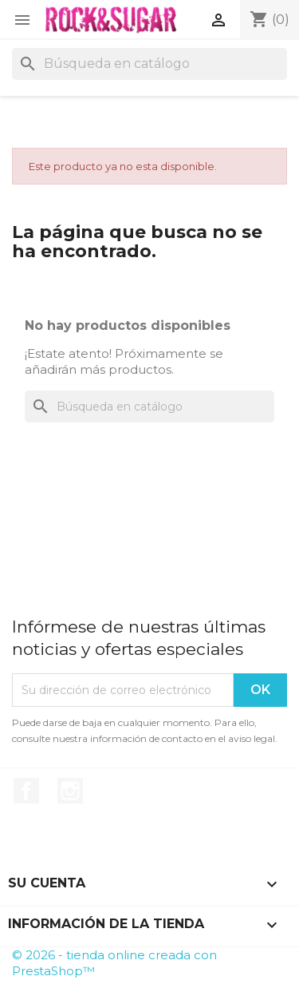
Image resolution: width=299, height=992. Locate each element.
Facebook (26, 791)
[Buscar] (149, 64)
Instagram (70, 791)
